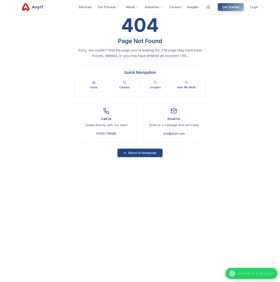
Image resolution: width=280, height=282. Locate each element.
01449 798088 (106, 133)
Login (254, 7)
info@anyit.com (174, 133)
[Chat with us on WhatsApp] (251, 273)
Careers (175, 7)
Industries (154, 7)
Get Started (230, 7)
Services (85, 7)
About (132, 7)
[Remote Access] (208, 7)
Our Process (109, 7)
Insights (192, 7)
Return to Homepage (140, 152)
